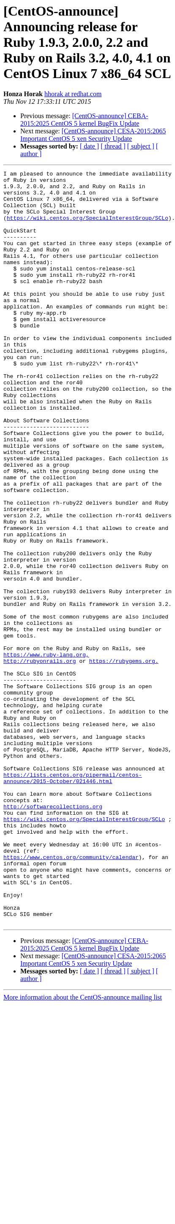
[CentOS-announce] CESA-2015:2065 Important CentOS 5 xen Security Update (93, 134)
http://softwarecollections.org (52, 934)
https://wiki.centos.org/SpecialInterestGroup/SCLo (87, 228)
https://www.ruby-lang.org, (46, 752)
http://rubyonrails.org (39, 759)
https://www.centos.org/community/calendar (71, 995)
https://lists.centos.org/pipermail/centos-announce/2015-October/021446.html (72, 900)
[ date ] (89, 146)
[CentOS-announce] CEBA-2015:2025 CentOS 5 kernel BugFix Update (84, 119)
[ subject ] (140, 146)
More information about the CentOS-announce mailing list (82, 1147)
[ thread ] (113, 146)
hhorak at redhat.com (73, 93)
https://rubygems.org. (124, 759)
